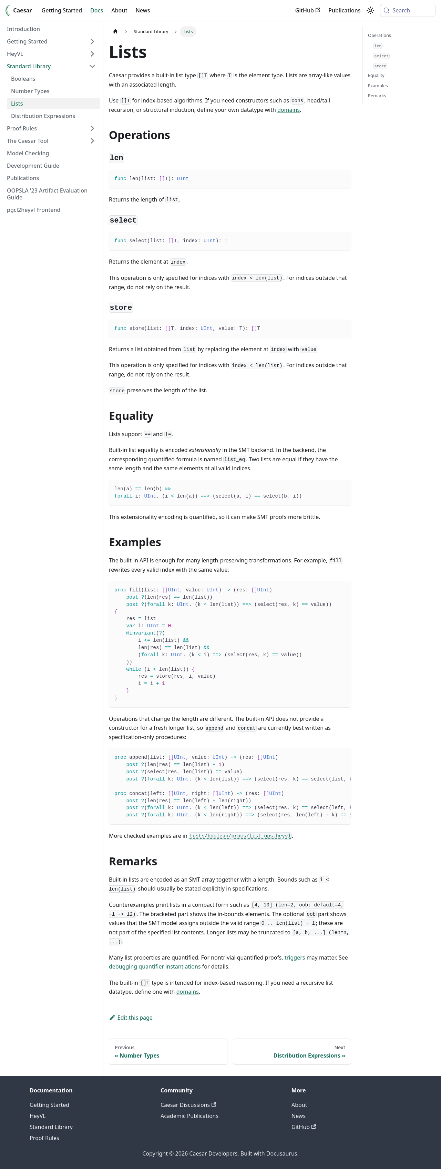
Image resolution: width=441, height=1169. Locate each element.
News (143, 10)
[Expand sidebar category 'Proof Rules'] (92, 128)
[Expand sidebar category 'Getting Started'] (92, 41)
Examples (378, 85)
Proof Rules (44, 1138)
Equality (376, 75)
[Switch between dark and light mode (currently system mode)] (370, 10)
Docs (96, 10)
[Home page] (115, 31)
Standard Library (51, 1127)
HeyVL (38, 1116)
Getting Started (62, 10)
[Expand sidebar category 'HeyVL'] (92, 53)
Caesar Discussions (188, 1105)
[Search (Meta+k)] (407, 10)
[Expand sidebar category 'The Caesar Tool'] (92, 140)
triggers (295, 957)
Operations (379, 35)
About (119, 10)
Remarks (377, 95)
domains (288, 110)
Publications (344, 10)
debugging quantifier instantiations (155, 966)
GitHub (307, 10)
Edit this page (131, 1017)
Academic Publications (189, 1116)
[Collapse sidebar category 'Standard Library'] (92, 66)
